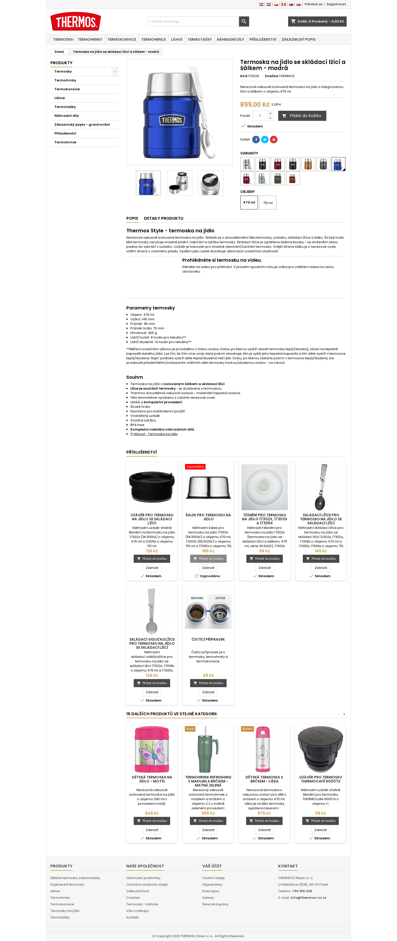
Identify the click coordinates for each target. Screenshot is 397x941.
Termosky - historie (142, 904)
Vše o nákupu (137, 910)
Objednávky (212, 884)
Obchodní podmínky (143, 878)
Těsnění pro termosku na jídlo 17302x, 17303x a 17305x (264, 519)
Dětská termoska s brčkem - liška (264, 779)
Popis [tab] (132, 218)
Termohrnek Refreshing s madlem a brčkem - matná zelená (208, 781)
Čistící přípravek (208, 639)
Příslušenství (262, 39)
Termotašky (200, 39)
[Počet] (260, 116)
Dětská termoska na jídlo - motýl (152, 779)
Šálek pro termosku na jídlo (208, 517)
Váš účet (212, 866)
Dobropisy (210, 891)
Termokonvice (121, 39)
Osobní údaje (213, 878)
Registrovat (336, 4)
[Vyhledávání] (198, 21)
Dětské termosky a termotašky (75, 878)
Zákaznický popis (299, 39)
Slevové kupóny (215, 904)
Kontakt (132, 917)
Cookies (133, 897)
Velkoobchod (137, 891)
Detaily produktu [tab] (163, 218)
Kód (243, 76)
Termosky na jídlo (65, 910)
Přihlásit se (314, 4)
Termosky (62, 39)
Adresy (208, 897)
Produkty (61, 63)
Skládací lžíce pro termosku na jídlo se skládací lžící (321, 519)
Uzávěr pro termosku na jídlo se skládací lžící (152, 519)
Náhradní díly (230, 39)
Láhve (176, 39)
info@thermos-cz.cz (308, 897)
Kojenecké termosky (67, 884)
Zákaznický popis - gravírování (82, 124)
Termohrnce (153, 39)
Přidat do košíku (301, 116)
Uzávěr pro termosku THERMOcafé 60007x (320, 779)
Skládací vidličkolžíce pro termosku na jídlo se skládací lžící (152, 643)
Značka (271, 76)
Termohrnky (90, 39)
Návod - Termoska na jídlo (154, 434)
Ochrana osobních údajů (147, 884)
